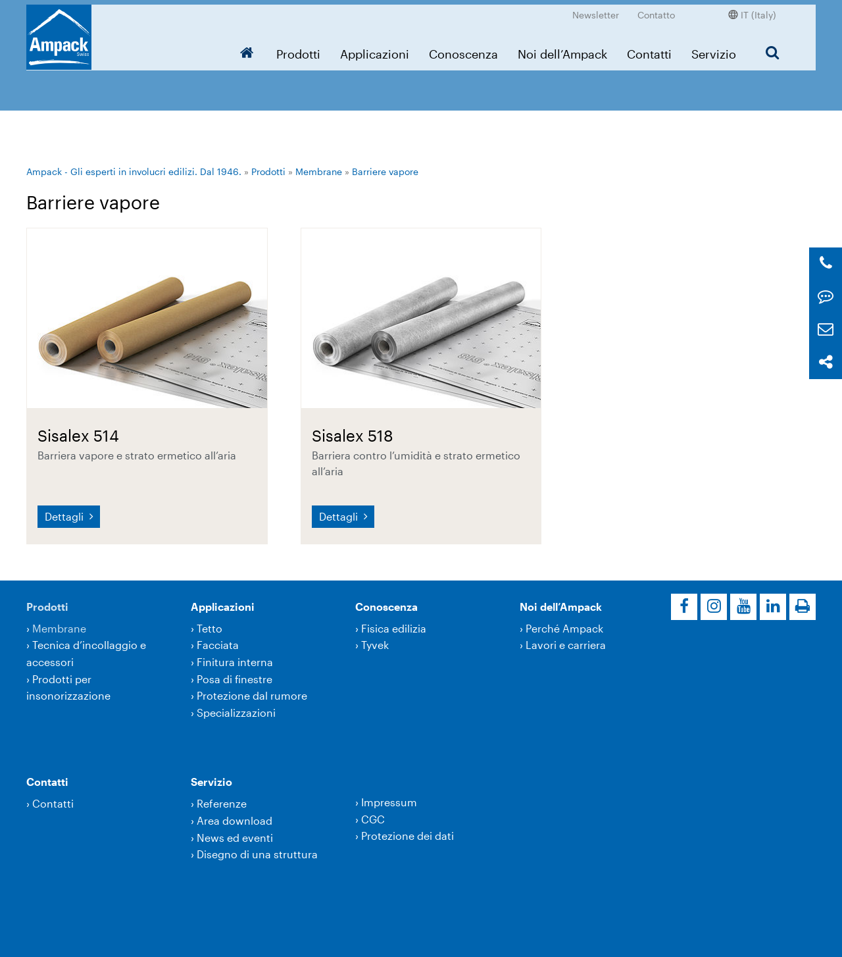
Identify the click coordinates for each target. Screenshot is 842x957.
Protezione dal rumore (252, 695)
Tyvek (375, 644)
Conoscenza (463, 49)
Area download (234, 820)
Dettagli (65, 516)
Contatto (656, 10)
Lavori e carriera (566, 644)
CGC (373, 819)
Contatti (649, 49)
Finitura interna (235, 662)
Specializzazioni (236, 712)
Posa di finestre (234, 679)
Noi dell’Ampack (562, 49)
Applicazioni (374, 49)
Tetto (209, 628)
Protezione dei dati (407, 835)
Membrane (318, 171)
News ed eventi (235, 837)
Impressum (389, 802)
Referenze (222, 803)
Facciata (218, 644)
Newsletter (595, 10)
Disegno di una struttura (257, 854)
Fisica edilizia (393, 628)
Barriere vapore (385, 171)
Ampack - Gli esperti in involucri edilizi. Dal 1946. (133, 171)
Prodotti (298, 49)
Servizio (713, 49)
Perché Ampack (564, 628)
